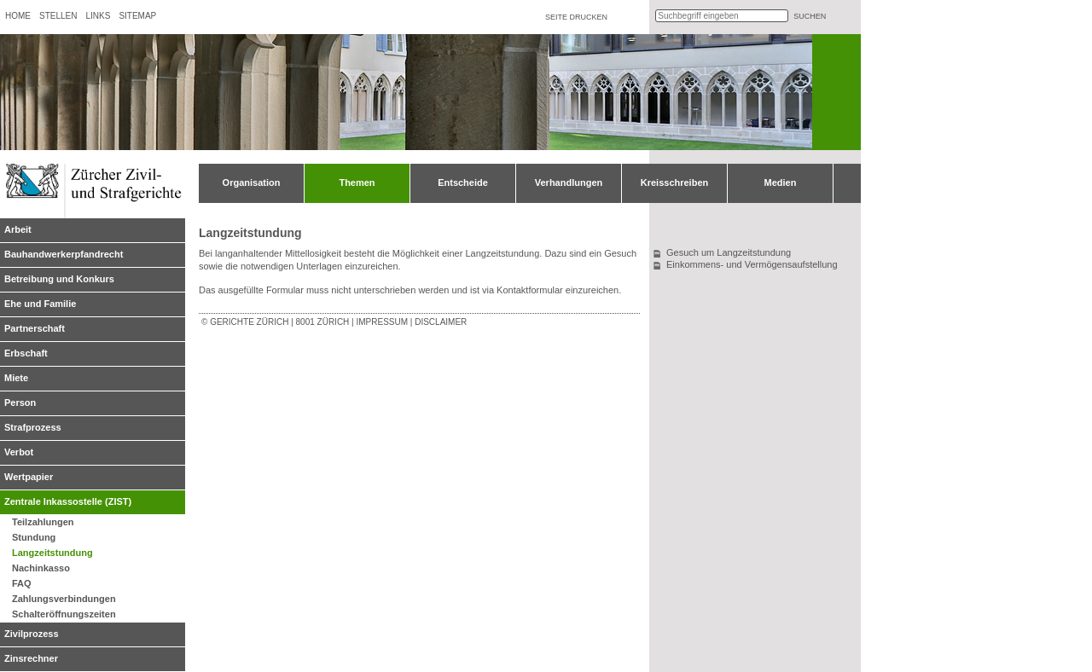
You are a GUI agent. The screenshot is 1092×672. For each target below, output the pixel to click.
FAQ (22, 583)
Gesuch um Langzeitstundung (728, 252)
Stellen (58, 15)
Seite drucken (576, 17)
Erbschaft (26, 353)
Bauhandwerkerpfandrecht (63, 254)
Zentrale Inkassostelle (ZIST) (67, 501)
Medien (780, 182)
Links (97, 15)
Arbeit (18, 229)
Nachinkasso (41, 568)
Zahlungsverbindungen (64, 599)
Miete (16, 378)
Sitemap (137, 15)
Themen (357, 182)
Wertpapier (28, 477)
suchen (809, 16)
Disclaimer (441, 322)
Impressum (382, 322)
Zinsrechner (31, 658)
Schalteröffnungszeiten (64, 614)
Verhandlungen (568, 182)
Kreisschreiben (674, 182)
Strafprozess (32, 427)
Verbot (18, 452)
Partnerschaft (34, 328)
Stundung (33, 537)
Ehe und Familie (40, 303)
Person (20, 402)
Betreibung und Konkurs (59, 279)
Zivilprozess (31, 634)
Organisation (252, 182)
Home (18, 15)
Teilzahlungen (43, 522)
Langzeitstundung (52, 552)
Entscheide (463, 182)
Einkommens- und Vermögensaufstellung (752, 264)
